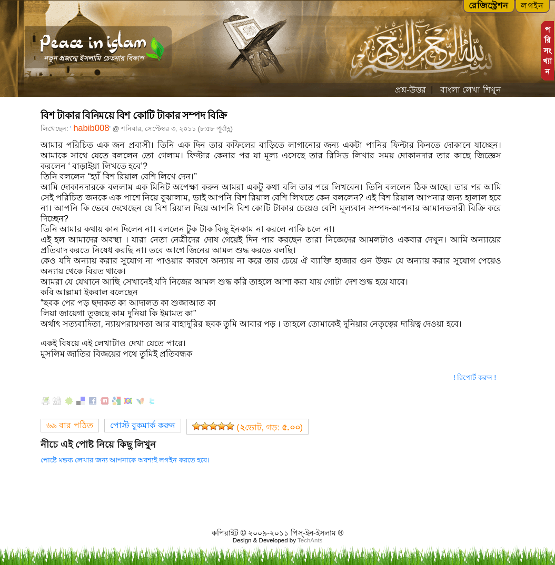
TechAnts (310, 540)
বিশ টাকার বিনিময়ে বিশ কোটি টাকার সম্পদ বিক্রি (133, 115)
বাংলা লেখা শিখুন (469, 89)
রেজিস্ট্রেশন (489, 5)
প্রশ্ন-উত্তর (410, 89)
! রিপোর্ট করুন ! (474, 377)
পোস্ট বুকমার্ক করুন (142, 425)
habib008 (91, 128)
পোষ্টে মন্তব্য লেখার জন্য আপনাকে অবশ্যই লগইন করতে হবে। (125, 460)
